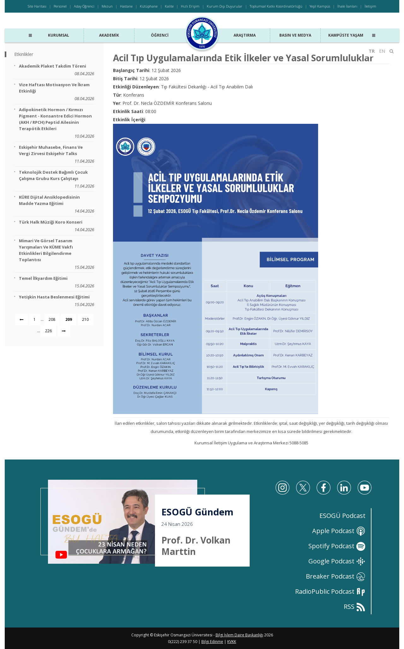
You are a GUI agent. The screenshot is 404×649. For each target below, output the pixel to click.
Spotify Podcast (336, 546)
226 (48, 331)
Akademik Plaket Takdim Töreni (56, 70)
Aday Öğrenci (84, 6)
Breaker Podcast (335, 576)
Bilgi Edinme (212, 641)
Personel (60, 6)
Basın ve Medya (295, 35)
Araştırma (245, 35)
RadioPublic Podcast (330, 591)
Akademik (109, 35)
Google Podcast (336, 561)
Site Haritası (37, 6)
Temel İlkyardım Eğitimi (56, 282)
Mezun (107, 6)
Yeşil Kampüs (320, 6)
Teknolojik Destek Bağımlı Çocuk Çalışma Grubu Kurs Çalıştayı (56, 179)
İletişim (370, 6)
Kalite (169, 6)
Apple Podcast (338, 530)
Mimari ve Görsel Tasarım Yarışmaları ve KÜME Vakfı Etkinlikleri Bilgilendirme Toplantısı (56, 254)
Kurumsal (58, 35)
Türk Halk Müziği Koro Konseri (56, 226)
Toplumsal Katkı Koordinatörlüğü (276, 6)
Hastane (126, 6)
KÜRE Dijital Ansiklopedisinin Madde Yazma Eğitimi (56, 204)
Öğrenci (160, 35)
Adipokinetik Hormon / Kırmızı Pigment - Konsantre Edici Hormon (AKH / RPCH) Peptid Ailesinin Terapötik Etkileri (56, 123)
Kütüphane (148, 6)
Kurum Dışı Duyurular (224, 6)
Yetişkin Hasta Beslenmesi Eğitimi (56, 301)
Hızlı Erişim (190, 6)
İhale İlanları (347, 6)
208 (52, 319)
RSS (354, 606)
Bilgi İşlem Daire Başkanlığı (239, 635)
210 (85, 319)
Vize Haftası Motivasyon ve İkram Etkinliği (56, 92)
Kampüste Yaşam (345, 35)
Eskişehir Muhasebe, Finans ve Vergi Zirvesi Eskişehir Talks (56, 154)
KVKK (231, 641)
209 (68, 319)
